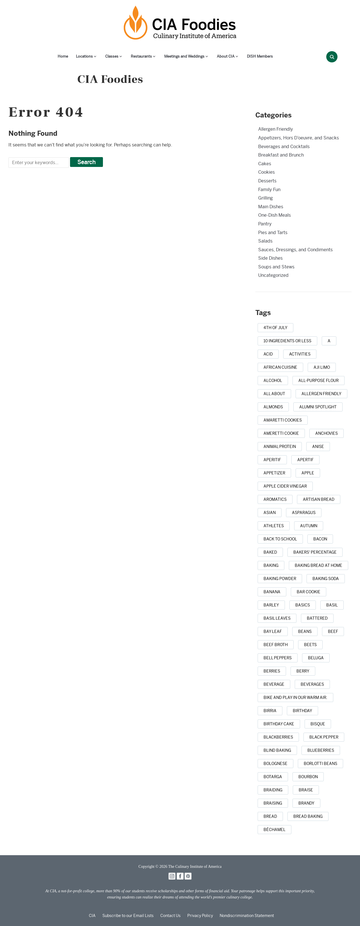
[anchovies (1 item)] (326, 433)
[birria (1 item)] (270, 710)
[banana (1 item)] (272, 591)
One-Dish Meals (274, 215)
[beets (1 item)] (310, 644)
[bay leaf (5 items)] (273, 631)
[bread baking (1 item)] (307, 816)
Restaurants (141, 56)
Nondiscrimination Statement (247, 915)
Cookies (266, 172)
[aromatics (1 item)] (275, 499)
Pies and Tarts (272, 232)
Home (63, 56)
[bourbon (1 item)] (308, 776)
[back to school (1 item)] (280, 539)
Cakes (264, 163)
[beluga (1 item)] (316, 657)
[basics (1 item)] (302, 605)
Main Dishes (270, 206)
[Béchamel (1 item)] (274, 829)
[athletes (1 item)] (274, 525)
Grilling (265, 198)
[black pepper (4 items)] (323, 737)
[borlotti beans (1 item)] (320, 763)
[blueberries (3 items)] (321, 750)
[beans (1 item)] (305, 631)
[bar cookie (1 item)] (308, 591)
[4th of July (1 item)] (275, 327)
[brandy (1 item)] (306, 803)
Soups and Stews (276, 267)
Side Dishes (270, 258)
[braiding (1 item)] (273, 789)
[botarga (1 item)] (273, 776)
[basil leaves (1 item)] (277, 618)
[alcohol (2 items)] (273, 380)
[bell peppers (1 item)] (278, 657)
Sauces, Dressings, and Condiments (295, 249)
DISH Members (260, 56)
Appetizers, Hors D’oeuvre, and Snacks (298, 138)
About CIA (226, 56)
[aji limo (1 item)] (322, 367)
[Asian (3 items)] (270, 512)
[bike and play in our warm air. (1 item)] (295, 697)
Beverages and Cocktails (284, 146)
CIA (92, 915)
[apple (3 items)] (308, 472)
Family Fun (269, 189)
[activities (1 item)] (299, 354)
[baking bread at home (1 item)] (318, 565)
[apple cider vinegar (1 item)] (285, 486)
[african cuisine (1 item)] (280, 367)
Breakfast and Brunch (281, 155)
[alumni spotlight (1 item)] (318, 406)
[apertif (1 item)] (305, 459)
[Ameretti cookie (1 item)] (281, 433)
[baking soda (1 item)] (326, 578)
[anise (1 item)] (318, 446)
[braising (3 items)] (273, 803)
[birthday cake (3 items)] (279, 723)
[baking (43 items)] (271, 565)
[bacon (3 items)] (320, 539)
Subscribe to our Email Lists (128, 915)
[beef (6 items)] (333, 631)
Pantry (265, 224)
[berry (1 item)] (303, 671)
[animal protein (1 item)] (280, 446)
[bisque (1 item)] (318, 723)
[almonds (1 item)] (273, 406)
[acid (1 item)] (268, 354)
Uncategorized (273, 275)
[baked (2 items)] (270, 552)
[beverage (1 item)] (274, 684)
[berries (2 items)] (272, 671)
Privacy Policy (200, 915)
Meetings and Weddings (184, 56)
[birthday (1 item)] (302, 710)
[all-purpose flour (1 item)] (318, 380)
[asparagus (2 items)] (303, 512)
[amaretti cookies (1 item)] (283, 420)
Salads (265, 241)
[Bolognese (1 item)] (275, 763)
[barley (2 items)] (271, 605)
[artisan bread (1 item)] (318, 499)
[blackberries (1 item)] (278, 737)
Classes (111, 56)
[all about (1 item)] (274, 393)
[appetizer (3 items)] (274, 472)
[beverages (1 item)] (312, 684)
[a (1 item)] (329, 340)
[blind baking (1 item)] (277, 750)
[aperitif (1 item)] (272, 459)
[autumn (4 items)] (308, 525)
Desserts (267, 181)
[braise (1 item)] (306, 789)
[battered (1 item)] (317, 618)
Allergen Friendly (275, 129)
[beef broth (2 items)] (276, 644)
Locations (84, 56)
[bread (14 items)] (270, 816)
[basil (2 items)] (332, 605)
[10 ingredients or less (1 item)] (287, 340)
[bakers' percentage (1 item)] (315, 552)
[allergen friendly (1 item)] (321, 393)
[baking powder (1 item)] (280, 578)
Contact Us (170, 915)
